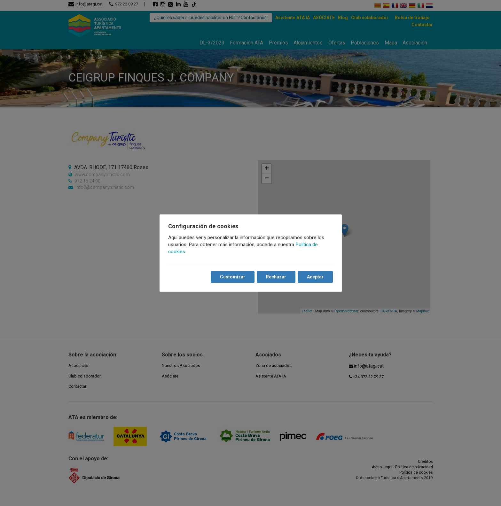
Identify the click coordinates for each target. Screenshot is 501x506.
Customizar (232, 276)
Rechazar (276, 276)
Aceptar (315, 276)
